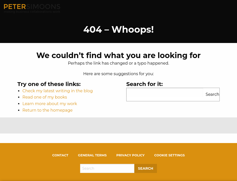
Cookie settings (169, 155)
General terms (92, 155)
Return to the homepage (47, 110)
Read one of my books (44, 97)
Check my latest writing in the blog (57, 90)
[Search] (107, 168)
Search (212, 94)
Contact (60, 155)
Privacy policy (130, 155)
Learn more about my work (49, 103)
